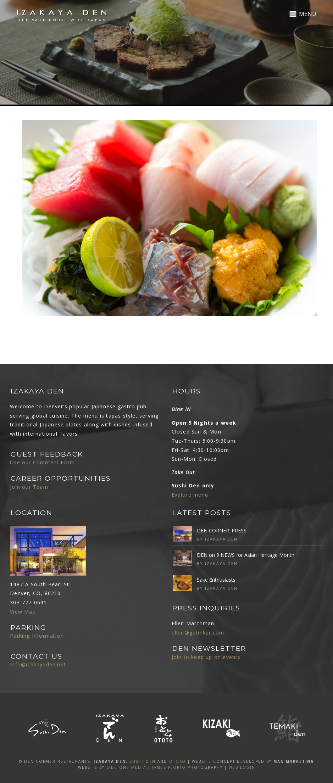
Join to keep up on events (206, 657)
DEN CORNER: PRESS (221, 530)
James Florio (169, 767)
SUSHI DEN (142, 761)
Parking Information (37, 635)
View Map (23, 611)
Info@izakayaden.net (38, 664)
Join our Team (29, 486)
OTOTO (177, 761)
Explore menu (190, 494)
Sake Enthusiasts (216, 579)
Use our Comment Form (42, 462)
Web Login (242, 767)
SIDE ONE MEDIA (126, 767)
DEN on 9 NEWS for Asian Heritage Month (245, 555)
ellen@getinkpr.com (198, 632)
